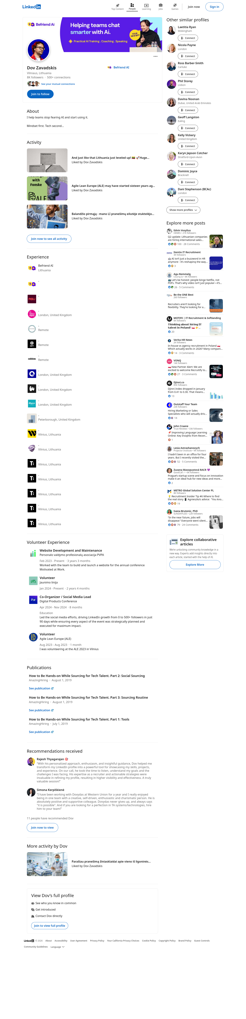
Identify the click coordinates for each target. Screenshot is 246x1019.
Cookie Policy (149, 940)
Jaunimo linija (49, 582)
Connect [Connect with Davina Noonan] (188, 110)
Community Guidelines (36, 946)
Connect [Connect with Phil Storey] (188, 92)
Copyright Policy (167, 940)
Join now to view (42, 827)
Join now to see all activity (49, 239)
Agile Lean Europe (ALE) (55, 639)
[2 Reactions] (170, 483)
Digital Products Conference (58, 601)
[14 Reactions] (172, 353)
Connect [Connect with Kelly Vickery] (188, 146)
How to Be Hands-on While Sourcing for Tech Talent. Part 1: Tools (79, 719)
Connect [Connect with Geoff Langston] (188, 128)
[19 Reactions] (174, 503)
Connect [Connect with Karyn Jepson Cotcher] (188, 164)
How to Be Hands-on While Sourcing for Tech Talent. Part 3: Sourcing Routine (88, 697)
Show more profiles (183, 210)
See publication (41, 688)
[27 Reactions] (174, 374)
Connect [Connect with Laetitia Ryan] (188, 38)
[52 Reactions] (174, 461)
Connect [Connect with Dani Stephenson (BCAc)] (188, 200)
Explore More (195, 565)
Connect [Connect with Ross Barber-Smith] (188, 74)
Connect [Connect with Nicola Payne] (188, 56)
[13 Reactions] (171, 396)
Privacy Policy (97, 940)
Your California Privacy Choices (123, 940)
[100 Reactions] (175, 244)
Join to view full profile (49, 926)
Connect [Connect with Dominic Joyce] (188, 182)
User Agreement (78, 940)
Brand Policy (184, 940)
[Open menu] (155, 56)
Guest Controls (202, 940)
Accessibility (61, 940)
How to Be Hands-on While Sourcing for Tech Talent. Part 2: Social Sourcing (87, 676)
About (48, 940)
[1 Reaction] (170, 440)
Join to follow (40, 94)
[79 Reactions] (174, 525)
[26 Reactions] (172, 287)
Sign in (214, 7)
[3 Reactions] (172, 266)
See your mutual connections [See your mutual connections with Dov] (58, 84)
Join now (194, 7)
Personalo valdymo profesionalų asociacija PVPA (72, 555)
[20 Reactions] (171, 332)
